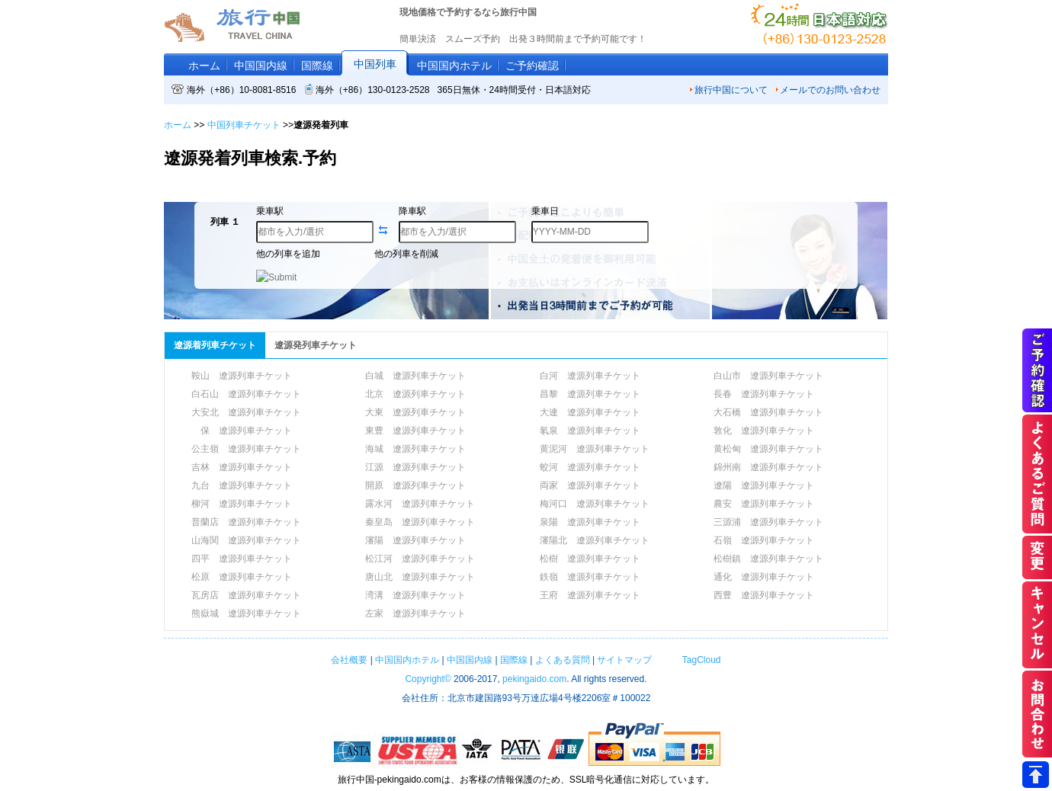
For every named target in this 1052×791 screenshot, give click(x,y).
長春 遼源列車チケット (764, 394)
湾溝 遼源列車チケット (415, 595)
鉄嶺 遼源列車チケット (590, 577)
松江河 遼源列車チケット (420, 558)
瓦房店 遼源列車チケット (246, 595)
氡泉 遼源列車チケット (590, 430)
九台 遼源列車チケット (241, 485)
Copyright (428, 679)
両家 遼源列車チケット (590, 485)
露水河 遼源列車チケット (420, 503)
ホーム (204, 65)
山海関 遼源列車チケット (246, 540)
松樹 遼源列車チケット (590, 558)
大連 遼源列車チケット (590, 412)
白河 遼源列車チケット (590, 375)
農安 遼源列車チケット (764, 503)
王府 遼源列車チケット (590, 595)
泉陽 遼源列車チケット (590, 522)
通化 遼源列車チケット (764, 577)
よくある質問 (562, 660)
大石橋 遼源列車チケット (768, 412)
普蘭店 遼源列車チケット (246, 522)
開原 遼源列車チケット (415, 485)
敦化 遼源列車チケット (764, 430)
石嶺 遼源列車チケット (764, 540)
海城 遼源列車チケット (415, 449)
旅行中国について (728, 90)
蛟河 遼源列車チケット (590, 467)
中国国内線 (260, 65)
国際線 (317, 65)
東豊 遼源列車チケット (415, 430)
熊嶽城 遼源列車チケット (246, 613)
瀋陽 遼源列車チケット (415, 540)
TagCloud (699, 660)
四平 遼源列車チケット (241, 558)
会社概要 (349, 660)
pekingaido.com (534, 679)
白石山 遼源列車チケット (246, 394)
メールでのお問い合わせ (827, 90)
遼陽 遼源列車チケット (764, 485)
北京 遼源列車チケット (415, 394)
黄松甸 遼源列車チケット (768, 449)
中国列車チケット (244, 125)
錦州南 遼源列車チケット (768, 467)
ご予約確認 (532, 65)
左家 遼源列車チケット (415, 613)
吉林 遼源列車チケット (241, 467)
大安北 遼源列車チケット (246, 412)
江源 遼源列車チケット (415, 467)
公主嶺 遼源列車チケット (246, 449)
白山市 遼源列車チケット (768, 375)
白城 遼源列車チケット (415, 375)
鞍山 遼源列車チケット (241, 375)
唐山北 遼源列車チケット (420, 577)
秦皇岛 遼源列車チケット (420, 522)
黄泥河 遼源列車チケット (594, 449)
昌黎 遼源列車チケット (590, 394)
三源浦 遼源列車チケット (768, 522)
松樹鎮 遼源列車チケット (768, 558)
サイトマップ (624, 660)
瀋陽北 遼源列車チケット (594, 540)
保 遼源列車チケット (241, 430)
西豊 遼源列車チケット (764, 595)
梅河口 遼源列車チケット (594, 503)
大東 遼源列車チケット (415, 412)
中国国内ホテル (454, 65)
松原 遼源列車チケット (241, 577)
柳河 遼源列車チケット (241, 503)
